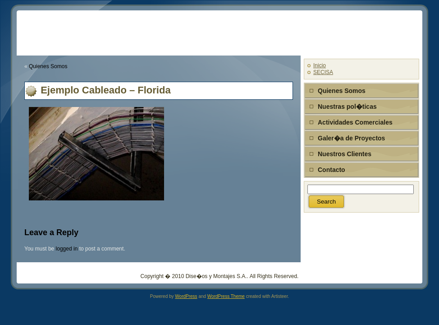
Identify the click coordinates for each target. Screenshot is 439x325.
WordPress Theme (226, 296)
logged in (67, 249)
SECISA (323, 72)
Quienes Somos (48, 66)
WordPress (186, 296)
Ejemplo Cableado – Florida (106, 90)
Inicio (319, 65)
